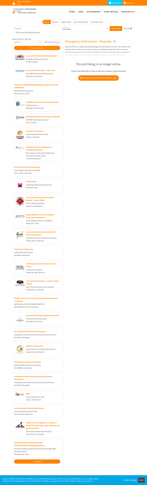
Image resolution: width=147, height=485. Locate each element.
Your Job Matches (81, 22)
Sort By (16, 42)
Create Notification (52, 42)
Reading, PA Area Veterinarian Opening (42, 102)
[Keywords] (37, 28)
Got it (141, 480)
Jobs (80, 11)
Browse (55, 22)
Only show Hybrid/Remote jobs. (28, 32)
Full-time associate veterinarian (27, 362)
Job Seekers (115, 2)
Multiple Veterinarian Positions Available (43, 116)
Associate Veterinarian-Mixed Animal (41, 56)
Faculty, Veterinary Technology (27, 167)
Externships (94, 11)
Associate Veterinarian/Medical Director (42, 315)
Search (46, 22)
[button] (128, 28)
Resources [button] (128, 11)
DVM (28, 394)
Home (72, 11)
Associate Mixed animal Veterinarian (29, 408)
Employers (129, 2)
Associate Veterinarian (23, 249)
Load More (37, 461)
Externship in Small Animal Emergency (30, 331)
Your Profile (111, 11)
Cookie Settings (129, 480)
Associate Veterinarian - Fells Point (40, 70)
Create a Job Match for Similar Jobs (98, 78)
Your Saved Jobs (97, 22)
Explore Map (66, 22)
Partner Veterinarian (34, 131)
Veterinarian (31, 181)
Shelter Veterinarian (34, 346)
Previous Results (37, 48)
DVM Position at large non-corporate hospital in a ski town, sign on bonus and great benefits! (43, 425)
